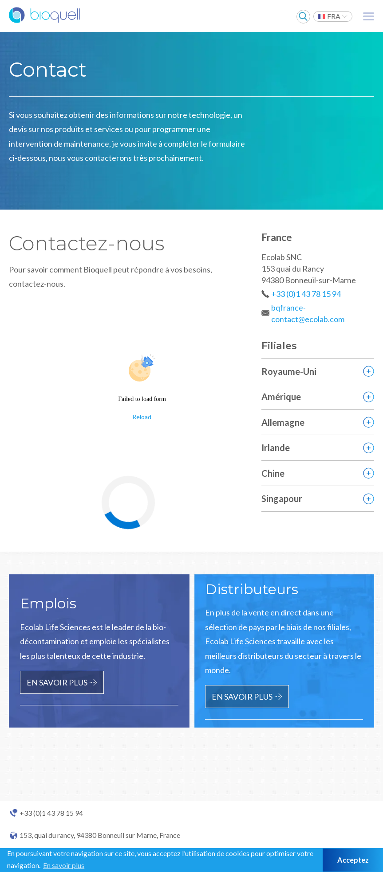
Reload (141, 416)
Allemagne (282, 422)
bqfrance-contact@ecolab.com (307, 313)
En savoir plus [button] (63, 865)
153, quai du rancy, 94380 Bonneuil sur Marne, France (100, 835)
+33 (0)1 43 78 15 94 (306, 294)
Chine (272, 473)
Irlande (275, 447)
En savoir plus (57, 682)
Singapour (281, 498)
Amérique (281, 396)
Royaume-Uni (288, 371)
